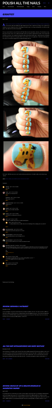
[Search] (44, 3)
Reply (7, 189)
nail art (19, 178)
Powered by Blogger (26, 405)
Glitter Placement (11, 6)
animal (10, 178)
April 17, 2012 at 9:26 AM (14, 186)
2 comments (8, 400)
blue (13, 178)
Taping (28, 6)
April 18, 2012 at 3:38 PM (18, 229)
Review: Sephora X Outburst (15, 307)
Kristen (7, 192)
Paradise (7, 213)
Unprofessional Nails (9, 229)
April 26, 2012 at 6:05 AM (17, 234)
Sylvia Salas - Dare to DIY (10, 245)
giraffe (15, 178)
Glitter (33, 6)
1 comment (8, 319)
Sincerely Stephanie (9, 234)
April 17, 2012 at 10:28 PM (14, 213)
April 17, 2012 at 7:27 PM (13, 208)
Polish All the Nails (21, 3)
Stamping (39, 6)
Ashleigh (7, 208)
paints (28, 178)
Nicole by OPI (23, 178)
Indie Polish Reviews (20, 6)
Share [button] (47, 178)
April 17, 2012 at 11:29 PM (12, 219)
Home (4, 6)
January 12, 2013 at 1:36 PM (13, 256)
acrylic (6, 178)
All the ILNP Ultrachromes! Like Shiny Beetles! (23, 346)
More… (45, 6)
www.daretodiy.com (10, 252)
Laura (10, 222)
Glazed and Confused (9, 202)
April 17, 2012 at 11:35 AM (15, 197)
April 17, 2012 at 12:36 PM (18, 202)
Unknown (7, 186)
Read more (47, 319)
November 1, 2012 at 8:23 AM (20, 245)
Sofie (6, 256)
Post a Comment (9, 358)
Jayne (7, 219)
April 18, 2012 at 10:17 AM (16, 222)
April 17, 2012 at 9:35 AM (13, 192)
